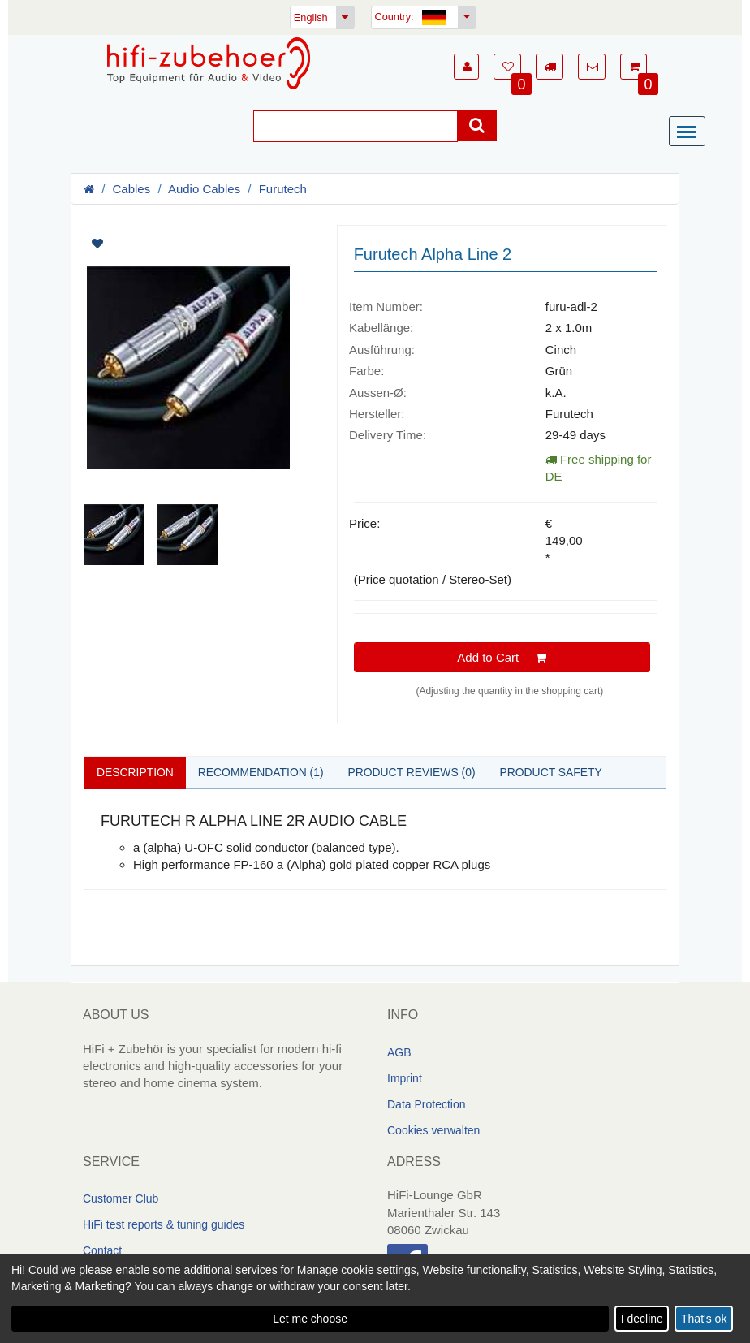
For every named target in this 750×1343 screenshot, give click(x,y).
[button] (466, 67)
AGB (399, 1052)
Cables (132, 189)
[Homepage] (208, 63)
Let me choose (310, 1318)
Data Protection (426, 1104)
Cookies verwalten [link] (433, 1130)
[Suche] (355, 126)
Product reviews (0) (414, 772)
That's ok (703, 1318)
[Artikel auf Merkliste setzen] (144, 243)
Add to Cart (501, 657)
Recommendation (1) (262, 772)
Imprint (404, 1078)
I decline (642, 1318)
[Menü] (691, 132)
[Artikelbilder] (198, 395)
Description (136, 772)
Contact (102, 1250)
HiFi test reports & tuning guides (163, 1224)
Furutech (283, 189)
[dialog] (375, 1298)
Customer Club (120, 1198)
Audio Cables (204, 189)
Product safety (554, 772)
